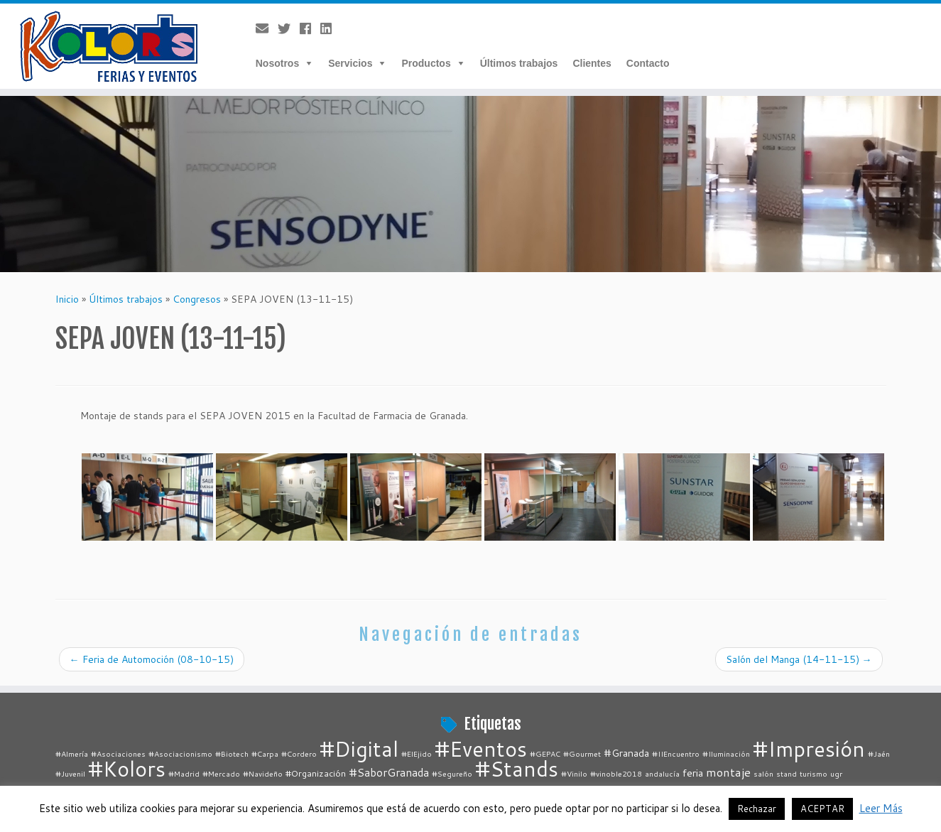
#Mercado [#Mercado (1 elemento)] (221, 773)
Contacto (648, 63)
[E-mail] (267, 28)
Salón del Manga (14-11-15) (799, 659)
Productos (425, 63)
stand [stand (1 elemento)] (786, 773)
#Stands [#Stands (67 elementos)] (516, 768)
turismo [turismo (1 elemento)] (813, 773)
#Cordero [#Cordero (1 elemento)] (299, 753)
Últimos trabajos (519, 63)
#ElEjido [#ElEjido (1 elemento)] (416, 753)
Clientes (591, 63)
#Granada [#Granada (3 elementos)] (626, 752)
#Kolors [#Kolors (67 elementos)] (126, 768)
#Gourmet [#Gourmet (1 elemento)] (582, 753)
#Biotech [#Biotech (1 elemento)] (232, 753)
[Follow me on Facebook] (310, 28)
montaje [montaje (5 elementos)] (728, 772)
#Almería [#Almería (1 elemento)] (71, 753)
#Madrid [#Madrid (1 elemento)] (184, 773)
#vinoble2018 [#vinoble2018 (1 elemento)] (616, 773)
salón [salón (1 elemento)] (763, 773)
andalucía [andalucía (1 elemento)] (662, 773)
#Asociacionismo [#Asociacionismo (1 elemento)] (180, 753)
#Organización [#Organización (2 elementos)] (315, 773)
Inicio (67, 299)
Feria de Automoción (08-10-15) (152, 659)
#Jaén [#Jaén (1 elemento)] (879, 753)
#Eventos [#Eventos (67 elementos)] (481, 748)
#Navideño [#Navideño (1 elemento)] (263, 773)
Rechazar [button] (756, 808)
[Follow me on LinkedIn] (330, 28)
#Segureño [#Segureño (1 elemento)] (452, 773)
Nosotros (277, 63)
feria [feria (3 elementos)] (692, 772)
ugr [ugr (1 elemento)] (836, 773)
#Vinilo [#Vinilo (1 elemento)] (574, 773)
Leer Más (881, 808)
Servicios (350, 63)
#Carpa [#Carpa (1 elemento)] (264, 753)
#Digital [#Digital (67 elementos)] (359, 748)
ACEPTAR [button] (822, 808)
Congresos (197, 299)
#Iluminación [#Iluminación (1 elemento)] (726, 753)
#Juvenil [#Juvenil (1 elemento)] (70, 773)
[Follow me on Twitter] (289, 28)
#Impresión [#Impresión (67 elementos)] (809, 748)
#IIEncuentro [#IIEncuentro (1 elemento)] (676, 753)
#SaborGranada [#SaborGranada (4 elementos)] (389, 772)
